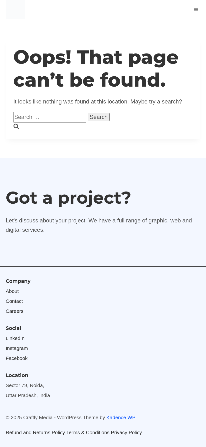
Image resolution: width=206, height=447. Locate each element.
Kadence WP (121, 417)
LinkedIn (15, 338)
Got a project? (68, 197)
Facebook (17, 358)
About (12, 291)
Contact (14, 301)
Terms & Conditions (87, 432)
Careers (14, 311)
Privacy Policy (126, 432)
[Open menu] (196, 9)
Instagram (17, 348)
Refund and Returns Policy (35, 432)
